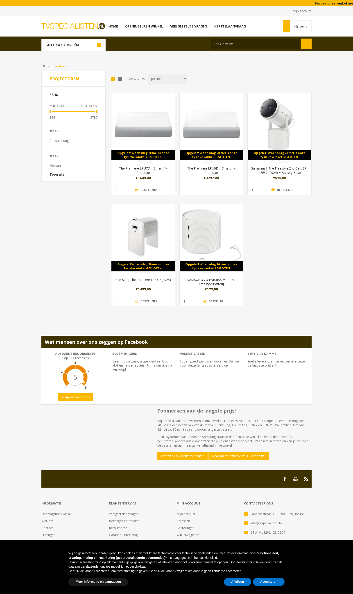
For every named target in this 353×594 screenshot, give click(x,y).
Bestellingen (185, 528)
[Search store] (255, 44)
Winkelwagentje (187, 535)
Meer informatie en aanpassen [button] (98, 581)
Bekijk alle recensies (75, 397)
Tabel (113, 79)
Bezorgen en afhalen (124, 521)
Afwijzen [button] (237, 581)
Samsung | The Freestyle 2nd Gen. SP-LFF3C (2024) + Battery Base (279, 170)
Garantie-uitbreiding (123, 535)
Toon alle (57, 174)
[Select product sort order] (167, 79)
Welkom (47, 521)
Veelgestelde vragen (123, 514)
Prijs (54, 94)
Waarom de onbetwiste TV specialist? (238, 456)
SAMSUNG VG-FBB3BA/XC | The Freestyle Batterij (211, 282)
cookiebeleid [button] (208, 558)
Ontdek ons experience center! (182, 456)
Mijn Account (302, 11)
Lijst (120, 79)
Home (43, 66)
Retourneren (118, 528)
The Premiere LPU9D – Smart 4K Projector (211, 170)
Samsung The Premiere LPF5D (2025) (143, 280)
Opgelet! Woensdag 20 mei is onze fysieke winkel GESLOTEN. (143, 155)
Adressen (183, 521)
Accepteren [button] (268, 581)
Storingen (48, 535)
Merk (54, 131)
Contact (47, 528)
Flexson (55, 165)
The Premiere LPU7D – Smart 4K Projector (143, 170)
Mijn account (185, 514)
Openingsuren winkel (56, 514)
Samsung (62, 140)
